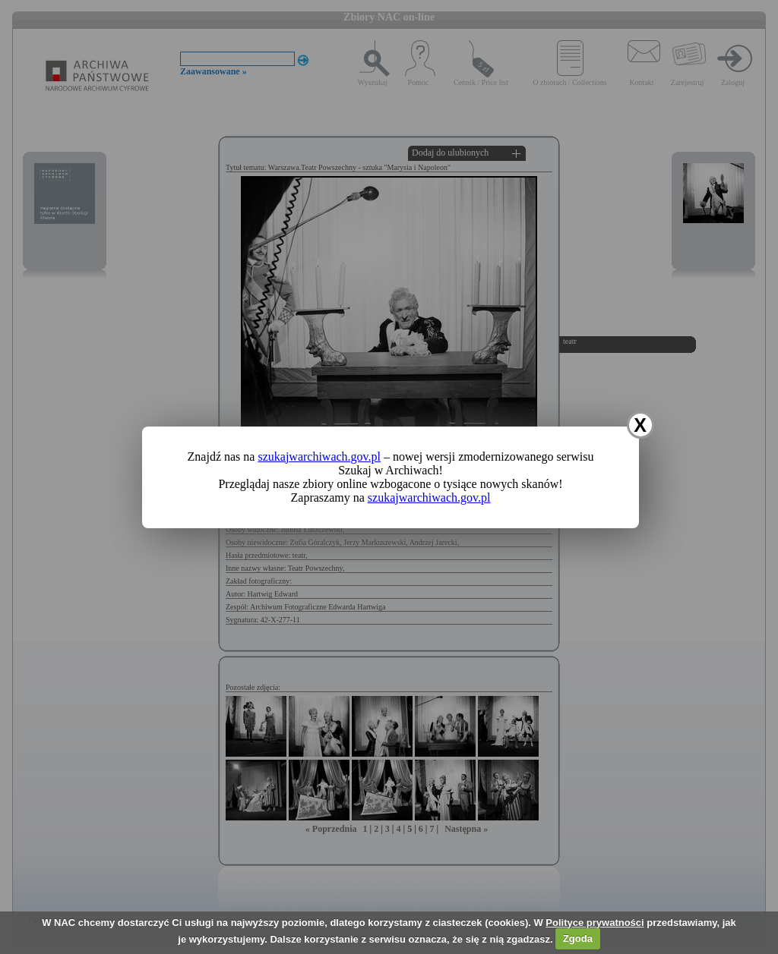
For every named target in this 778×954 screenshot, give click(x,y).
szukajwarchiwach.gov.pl (319, 456)
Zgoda (578, 938)
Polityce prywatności (595, 922)
